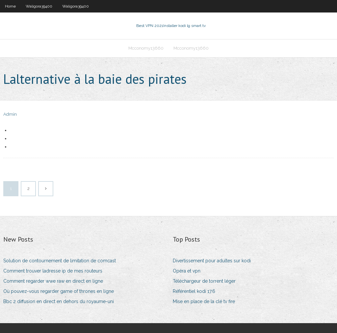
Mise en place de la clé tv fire (204, 301)
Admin (10, 114)
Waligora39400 (39, 6)
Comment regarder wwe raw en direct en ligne (53, 281)
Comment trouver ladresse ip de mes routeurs (52, 271)
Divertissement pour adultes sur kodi (212, 260)
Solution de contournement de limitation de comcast (59, 260)
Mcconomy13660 (146, 48)
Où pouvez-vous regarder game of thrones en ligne (58, 291)
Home (10, 6)
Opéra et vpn (186, 271)
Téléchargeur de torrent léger (204, 281)
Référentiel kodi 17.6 (194, 291)
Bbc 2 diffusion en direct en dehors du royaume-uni (58, 301)
